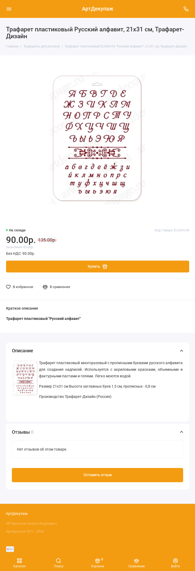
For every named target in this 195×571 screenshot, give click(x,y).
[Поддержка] (186, 9)
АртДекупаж (97, 9)
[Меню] (9, 9)
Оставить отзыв (98, 475)
